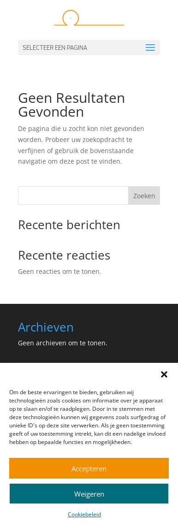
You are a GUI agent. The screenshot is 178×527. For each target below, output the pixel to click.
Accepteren (89, 468)
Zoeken (144, 195)
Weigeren (89, 493)
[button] (164, 374)
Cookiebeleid (84, 514)
